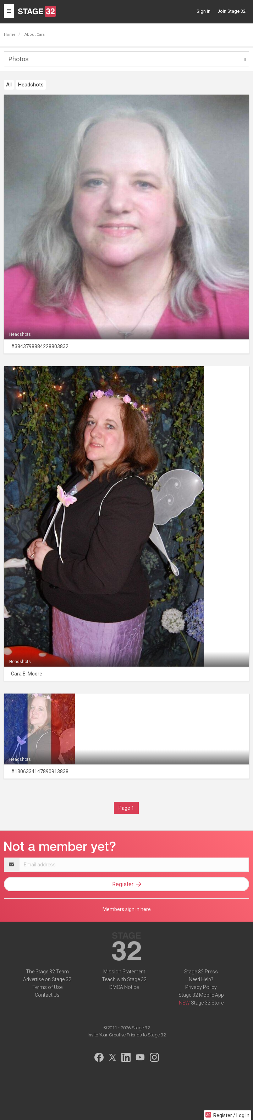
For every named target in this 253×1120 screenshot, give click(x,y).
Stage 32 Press (201, 971)
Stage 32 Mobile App (201, 995)
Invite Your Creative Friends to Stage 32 (127, 1034)
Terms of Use (47, 987)
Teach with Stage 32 (124, 979)
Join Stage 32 (232, 11)
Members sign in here (127, 909)
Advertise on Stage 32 (47, 979)
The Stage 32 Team (47, 971)
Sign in (203, 11)
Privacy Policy (201, 987)
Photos (19, 59)
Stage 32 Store (207, 1003)
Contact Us (47, 995)
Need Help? (201, 979)
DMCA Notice (124, 987)
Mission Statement (124, 971)
